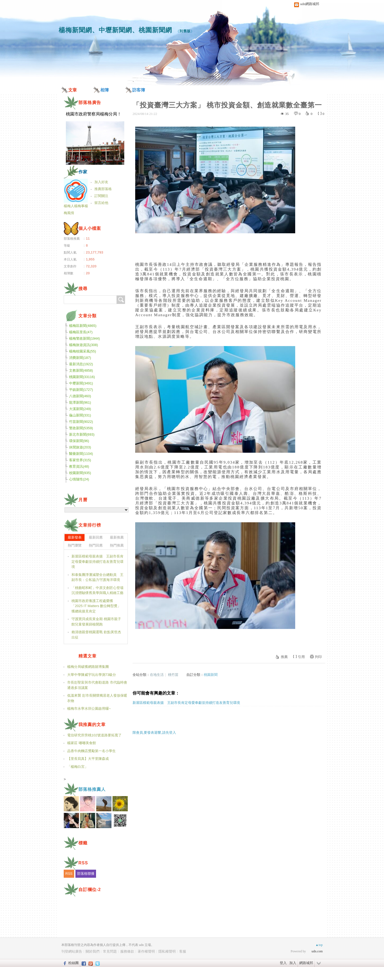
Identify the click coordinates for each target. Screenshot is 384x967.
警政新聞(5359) (81, 428)
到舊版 (185, 31)
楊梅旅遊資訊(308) (83, 345)
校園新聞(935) (80, 473)
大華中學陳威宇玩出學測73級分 (91, 675)
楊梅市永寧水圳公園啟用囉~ (89, 709)
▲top (319, 945)
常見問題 (110, 951)
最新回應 (96, 537)
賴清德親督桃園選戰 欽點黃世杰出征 (96, 634)
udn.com (317, 951)
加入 (292, 963)
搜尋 (121, 299)
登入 (283, 963)
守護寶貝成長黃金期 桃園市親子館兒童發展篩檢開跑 (96, 621)
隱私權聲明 (167, 951)
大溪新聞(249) (80, 409)
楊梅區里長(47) (81, 332)
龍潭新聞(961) (80, 402)
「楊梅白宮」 (77, 767)
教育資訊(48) (79, 466)
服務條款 (127, 951)
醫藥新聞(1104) (81, 454)
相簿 (104, 90)
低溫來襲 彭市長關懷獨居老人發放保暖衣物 (97, 698)
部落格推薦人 (92, 789)
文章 (72, 90)
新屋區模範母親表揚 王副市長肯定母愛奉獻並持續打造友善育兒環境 (186, 703)
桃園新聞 (211, 675)
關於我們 (92, 951)
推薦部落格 (103, 189)
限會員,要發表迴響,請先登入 (154, 733)
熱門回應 (96, 545)
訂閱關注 (101, 196)
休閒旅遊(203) (80, 447)
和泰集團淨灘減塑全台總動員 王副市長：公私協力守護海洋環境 (97, 577)
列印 (318, 657)
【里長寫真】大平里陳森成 (88, 759)
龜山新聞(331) (80, 415)
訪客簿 (138, 90)
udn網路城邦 (309, 4)
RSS (69, 874)
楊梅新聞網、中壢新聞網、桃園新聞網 (115, 30)
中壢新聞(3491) (81, 383)
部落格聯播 (85, 874)
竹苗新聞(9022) (81, 422)
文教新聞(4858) (81, 370)
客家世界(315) (80, 460)
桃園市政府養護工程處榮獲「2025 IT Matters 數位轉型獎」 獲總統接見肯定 (96, 606)
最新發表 (75, 537)
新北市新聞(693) (81, 434)
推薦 (284, 657)
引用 (301, 657)
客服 (182, 951)
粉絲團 (73, 963)
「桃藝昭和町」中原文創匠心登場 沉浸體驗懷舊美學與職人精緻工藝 (97, 590)
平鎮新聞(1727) (81, 390)
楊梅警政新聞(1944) (84, 338)
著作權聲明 (146, 951)
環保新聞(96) (79, 441)
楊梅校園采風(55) (82, 351)
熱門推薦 (117, 545)
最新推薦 (117, 537)
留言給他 (101, 203)
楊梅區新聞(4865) (83, 326)
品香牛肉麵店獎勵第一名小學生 (91, 751)
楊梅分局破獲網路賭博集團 (88, 667)
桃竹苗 (173, 675)
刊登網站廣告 (71, 951)
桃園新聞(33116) (82, 377)
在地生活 (157, 675)
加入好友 (101, 182)
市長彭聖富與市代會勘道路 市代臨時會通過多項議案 (97, 685)
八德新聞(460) (80, 396)
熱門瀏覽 (75, 545)
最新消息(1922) (81, 364)
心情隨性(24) (79, 479)
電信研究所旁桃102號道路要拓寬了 (94, 735)
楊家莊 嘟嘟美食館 (81, 743)
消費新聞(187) (80, 358)
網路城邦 (306, 963)
